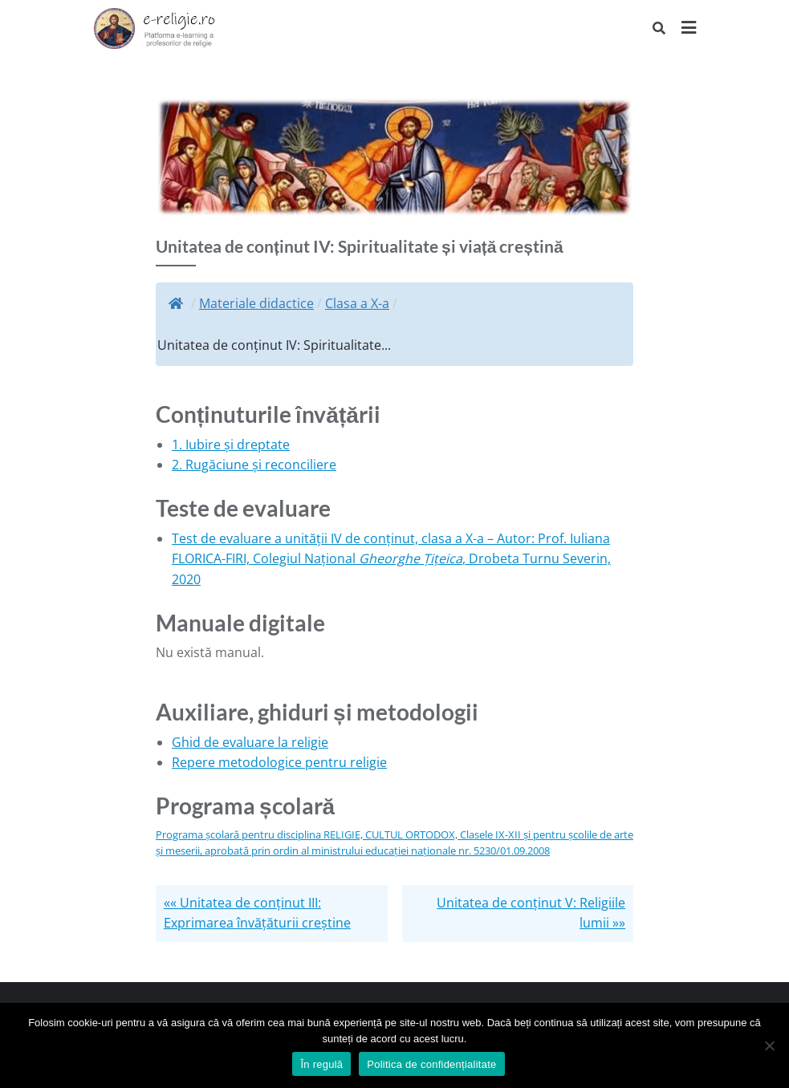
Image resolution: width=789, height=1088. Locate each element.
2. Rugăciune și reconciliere (254, 464)
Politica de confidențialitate (431, 1064)
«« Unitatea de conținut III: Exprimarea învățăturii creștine (257, 913)
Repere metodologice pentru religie (279, 762)
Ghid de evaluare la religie (250, 742)
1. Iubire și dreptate (231, 444)
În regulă (321, 1064)
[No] (769, 1045)
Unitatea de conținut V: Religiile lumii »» (531, 913)
